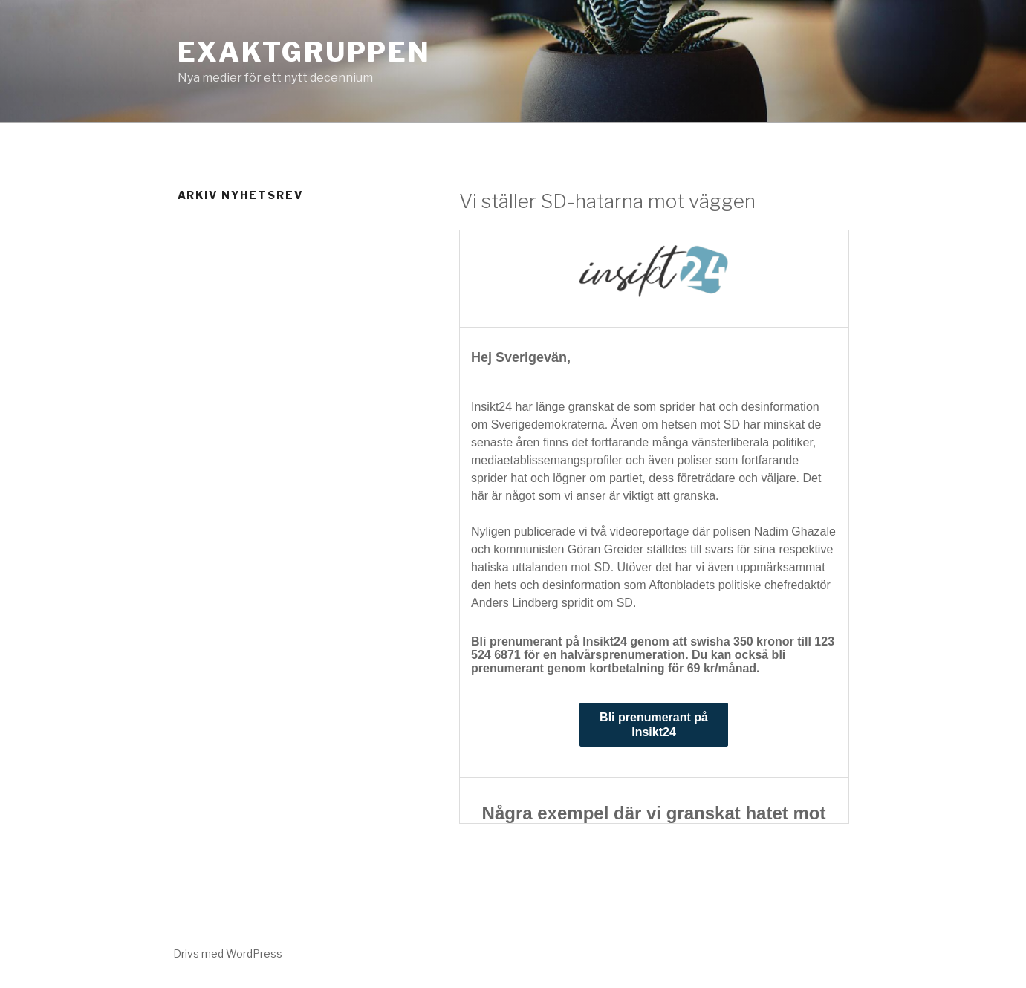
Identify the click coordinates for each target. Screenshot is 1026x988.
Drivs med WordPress (227, 953)
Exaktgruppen (305, 52)
